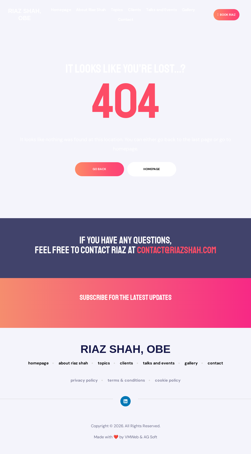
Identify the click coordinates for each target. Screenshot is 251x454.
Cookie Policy (168, 380)
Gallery (188, 9)
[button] (226, 15)
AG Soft (150, 436)
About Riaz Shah (91, 9)
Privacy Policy (84, 380)
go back (99, 169)
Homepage (61, 9)
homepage (151, 169)
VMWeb (132, 436)
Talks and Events (161, 9)
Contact (125, 19)
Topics (117, 9)
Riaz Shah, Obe (24, 14)
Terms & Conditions (126, 380)
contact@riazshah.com (176, 250)
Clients (134, 9)
